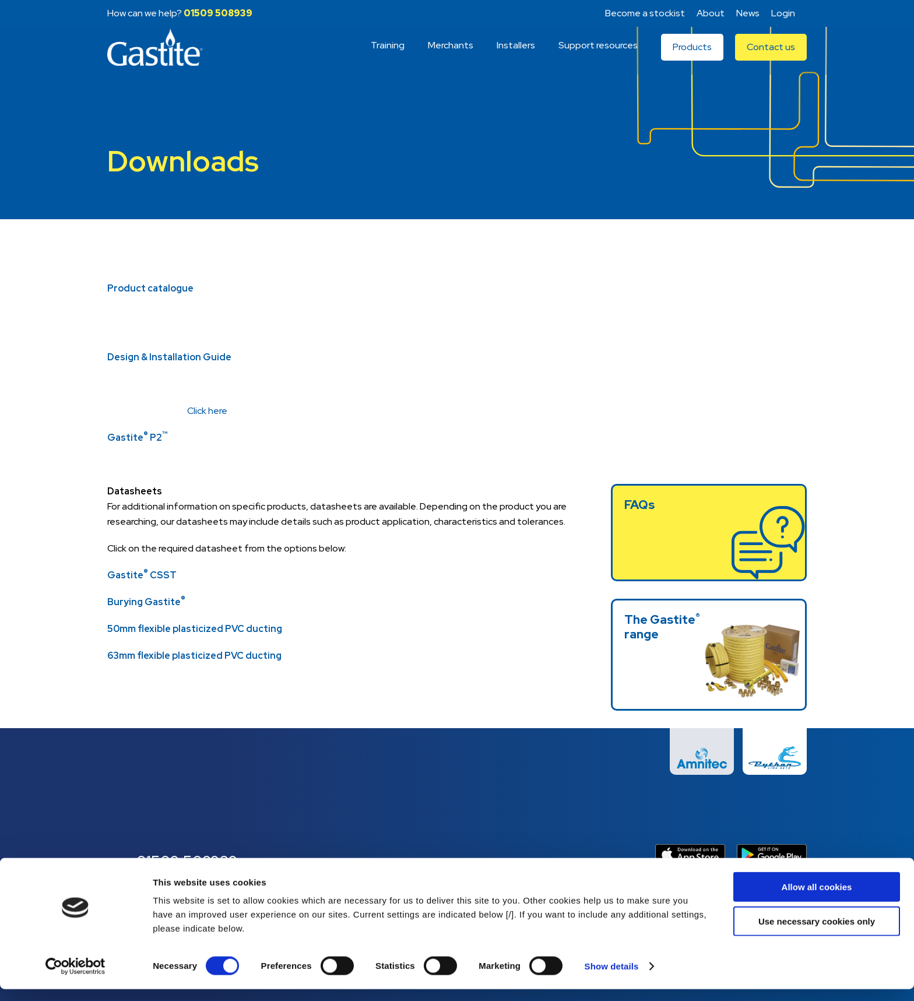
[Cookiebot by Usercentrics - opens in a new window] (75, 978)
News (748, 13)
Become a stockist (645, 13)
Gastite (159, 56)
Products (692, 56)
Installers (516, 54)
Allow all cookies (817, 899)
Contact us (771, 56)
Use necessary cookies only (816, 933)
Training (388, 54)
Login (783, 13)
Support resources (598, 54)
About (711, 13)
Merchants (450, 54)
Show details (612, 978)
